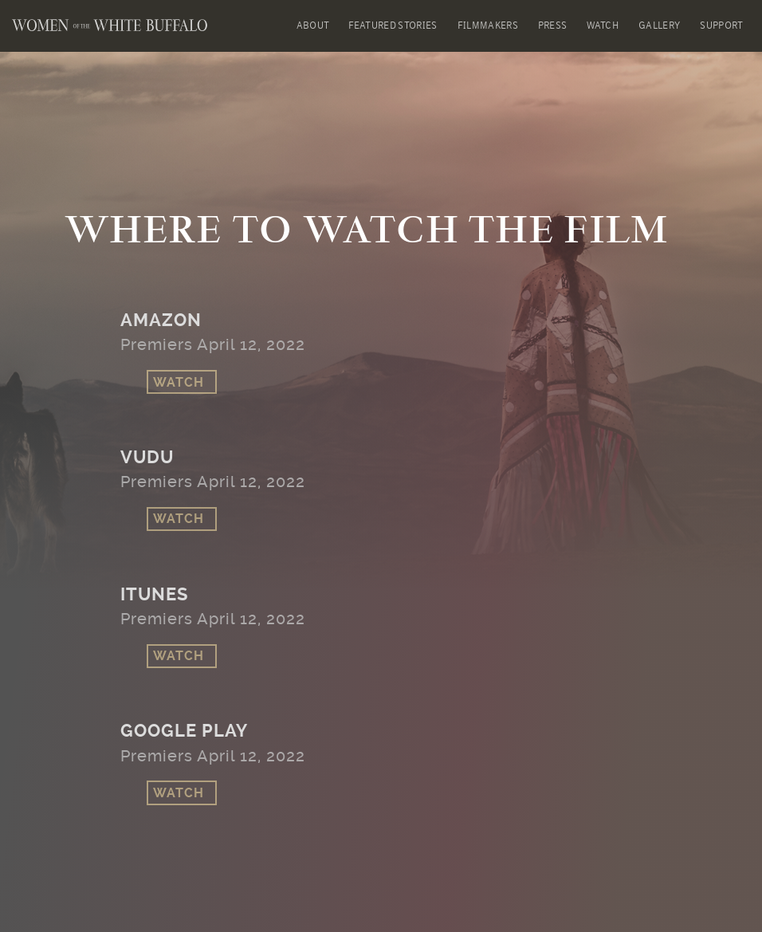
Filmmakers (488, 26)
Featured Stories (392, 26)
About (313, 26)
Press (553, 26)
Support (721, 26)
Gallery (659, 26)
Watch (603, 26)
